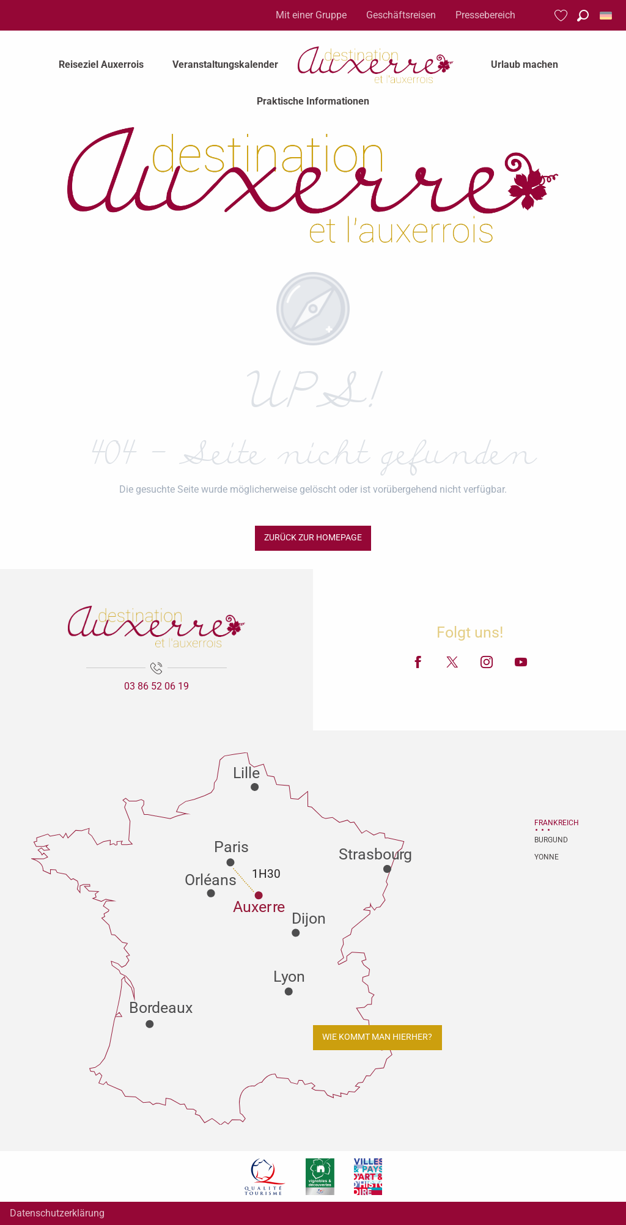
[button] (583, 15)
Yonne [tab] (546, 857)
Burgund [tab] (549, 840)
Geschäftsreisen (401, 15)
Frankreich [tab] (549, 823)
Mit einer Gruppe (311, 15)
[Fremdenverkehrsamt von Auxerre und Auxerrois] (312, 185)
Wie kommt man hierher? (377, 1037)
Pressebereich (485, 15)
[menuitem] (101, 64)
